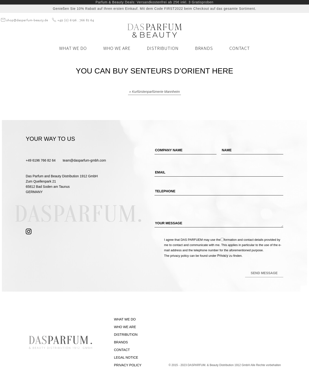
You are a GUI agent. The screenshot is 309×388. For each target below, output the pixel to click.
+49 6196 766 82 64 (41, 160)
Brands (204, 48)
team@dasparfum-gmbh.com (84, 160)
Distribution (162, 48)
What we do (73, 48)
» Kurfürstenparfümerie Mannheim (154, 92)
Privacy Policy (127, 365)
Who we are (116, 48)
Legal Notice (126, 357)
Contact (239, 48)
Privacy (222, 255)
